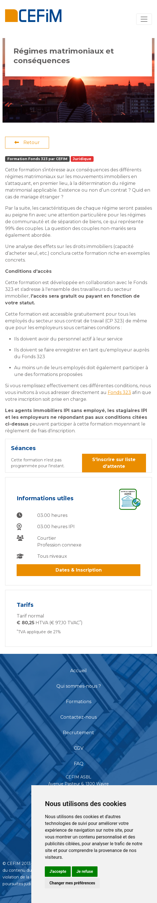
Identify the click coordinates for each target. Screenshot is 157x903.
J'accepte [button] (57, 871)
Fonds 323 (119, 392)
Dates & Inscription (79, 570)
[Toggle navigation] (144, 19)
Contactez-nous (78, 717)
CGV (78, 748)
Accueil (78, 670)
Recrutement (78, 732)
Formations (78, 701)
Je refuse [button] (84, 871)
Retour (27, 142)
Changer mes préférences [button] (72, 883)
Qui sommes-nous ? (78, 686)
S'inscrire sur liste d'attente (114, 463)
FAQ (78, 763)
